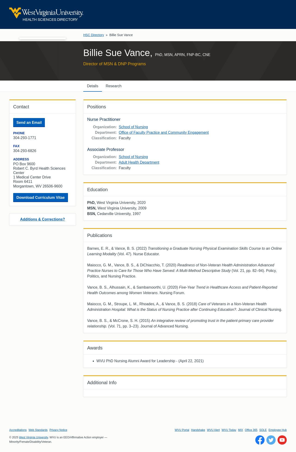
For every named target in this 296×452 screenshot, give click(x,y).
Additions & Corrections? (42, 219)
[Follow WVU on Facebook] (260, 440)
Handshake (198, 430)
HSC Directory (93, 35)
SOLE (263, 430)
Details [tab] (92, 86)
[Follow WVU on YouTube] (282, 440)
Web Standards (38, 430)
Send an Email (29, 123)
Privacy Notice (58, 430)
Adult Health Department (139, 162)
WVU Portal (182, 430)
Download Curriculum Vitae (40, 198)
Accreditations (18, 430)
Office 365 (251, 430)
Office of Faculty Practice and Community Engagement (164, 132)
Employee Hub (277, 430)
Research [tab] (113, 86)
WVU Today (229, 430)
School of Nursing (133, 127)
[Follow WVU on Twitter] (271, 440)
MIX (240, 430)
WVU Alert (213, 430)
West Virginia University (33, 437)
